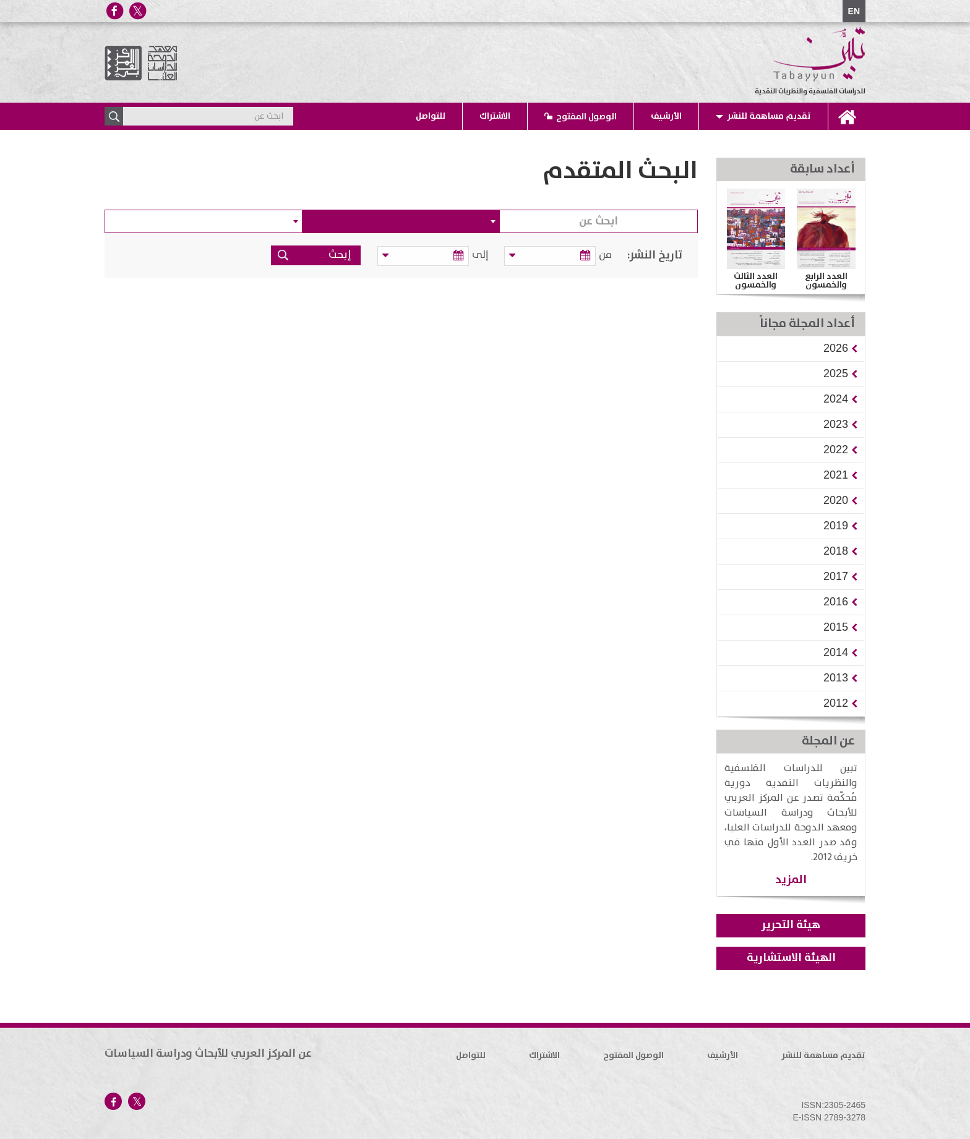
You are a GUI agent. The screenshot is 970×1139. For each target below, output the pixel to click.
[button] (835, 348)
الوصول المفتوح (586, 117)
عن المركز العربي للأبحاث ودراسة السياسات (208, 1053)
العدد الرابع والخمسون (826, 280)
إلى (482, 255)
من (605, 255)
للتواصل (430, 116)
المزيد (791, 879)
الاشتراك (494, 116)
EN (854, 11)
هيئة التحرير (791, 925)
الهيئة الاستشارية (791, 958)
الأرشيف (666, 116)
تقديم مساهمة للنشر (769, 116)
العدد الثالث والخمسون (756, 280)
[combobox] (401, 221)
